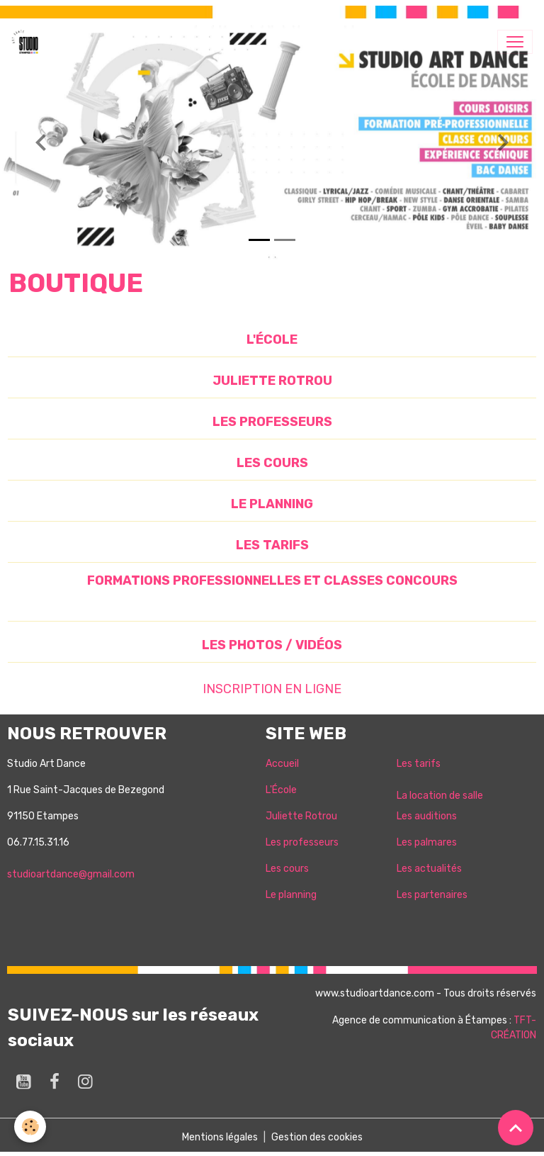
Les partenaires (432, 895)
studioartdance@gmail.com (71, 874)
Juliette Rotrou (301, 816)
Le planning (291, 895)
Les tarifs (419, 764)
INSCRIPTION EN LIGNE (272, 689)
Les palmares (427, 842)
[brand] (27, 42)
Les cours (287, 869)
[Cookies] (30, 1127)
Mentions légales (220, 1137)
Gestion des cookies (317, 1137)
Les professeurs (302, 842)
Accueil (282, 764)
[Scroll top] (515, 1127)
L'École (281, 790)
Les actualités (429, 869)
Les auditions (427, 816)
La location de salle (440, 796)
